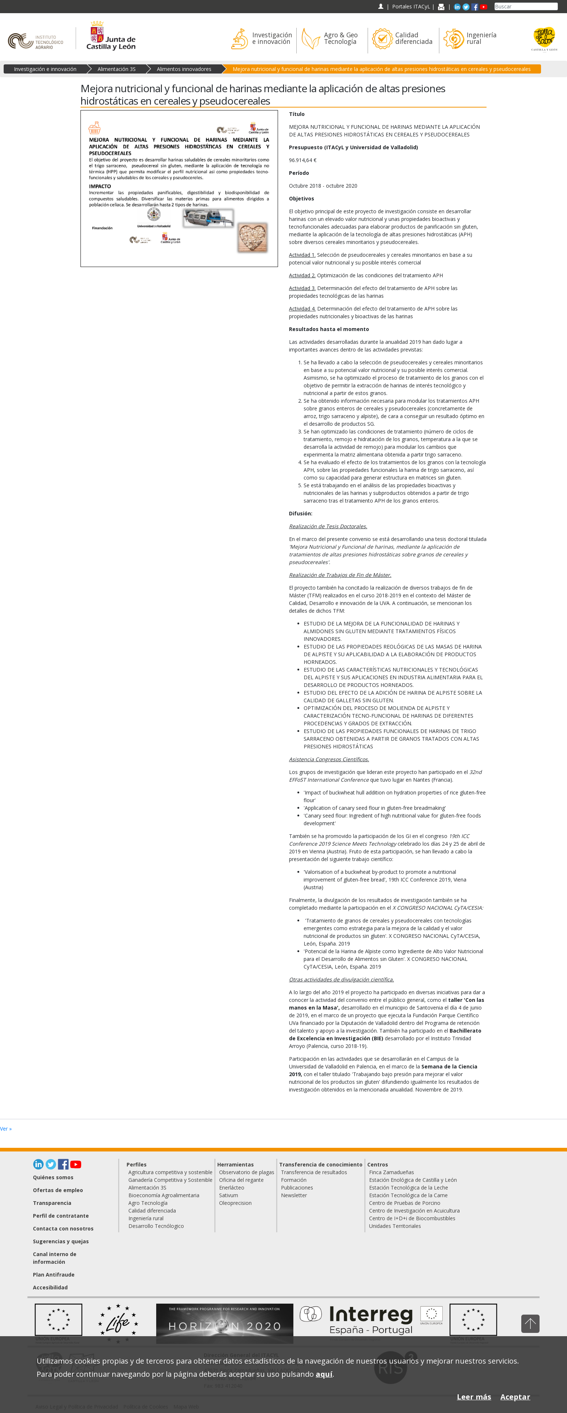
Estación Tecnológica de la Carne (408, 1195)
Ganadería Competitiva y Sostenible (170, 1179)
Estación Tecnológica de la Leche (408, 1187)
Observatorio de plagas (246, 1172)
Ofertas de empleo (58, 1190)
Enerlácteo (231, 1187)
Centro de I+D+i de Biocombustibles (412, 1218)
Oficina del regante (241, 1179)
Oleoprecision (235, 1202)
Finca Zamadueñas (391, 1172)
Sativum (228, 1195)
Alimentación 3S (117, 68)
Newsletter (294, 1195)
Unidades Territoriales (395, 1225)
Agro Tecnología (148, 1202)
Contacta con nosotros (63, 1228)
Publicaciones (297, 1187)
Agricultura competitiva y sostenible (170, 1172)
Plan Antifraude (54, 1274)
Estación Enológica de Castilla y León (413, 1179)
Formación (294, 1179)
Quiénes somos (53, 1177)
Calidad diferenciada (152, 1210)
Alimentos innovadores (184, 68)
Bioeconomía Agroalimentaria (163, 1195)
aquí (324, 1374)
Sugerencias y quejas (61, 1241)
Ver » (6, 1128)
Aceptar (515, 1397)
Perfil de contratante (61, 1215)
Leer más (474, 1397)
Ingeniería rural (146, 1218)
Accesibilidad (50, 1287)
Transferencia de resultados (314, 1172)
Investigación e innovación (45, 68)
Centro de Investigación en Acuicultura (414, 1210)
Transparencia (52, 1202)
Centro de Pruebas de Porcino (404, 1202)
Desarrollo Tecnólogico (156, 1225)
